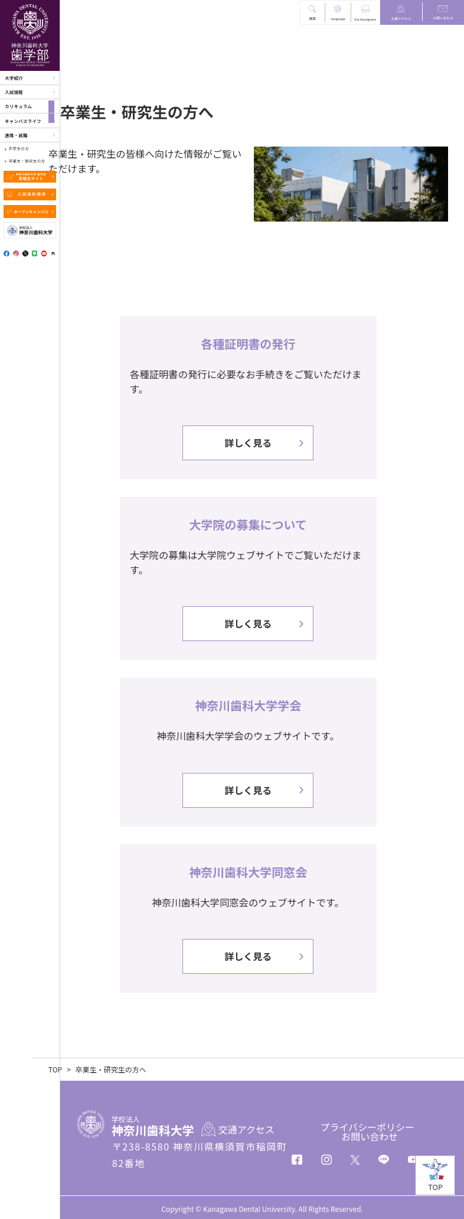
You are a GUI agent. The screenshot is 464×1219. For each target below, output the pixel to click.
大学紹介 (14, 77)
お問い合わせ (443, 18)
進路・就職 (16, 135)
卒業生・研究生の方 (27, 161)
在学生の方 (19, 148)
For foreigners (366, 19)
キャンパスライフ (23, 121)
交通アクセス (401, 18)
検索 (312, 18)
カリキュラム (18, 106)
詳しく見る (262, 438)
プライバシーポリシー (367, 1126)
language (338, 18)
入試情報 (14, 92)
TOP (83, 1069)
